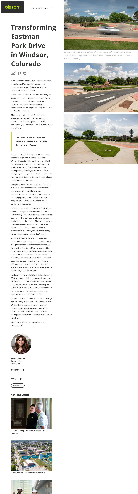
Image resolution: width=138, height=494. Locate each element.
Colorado (17, 385)
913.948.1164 (16, 364)
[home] (12, 7)
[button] (132, 5)
